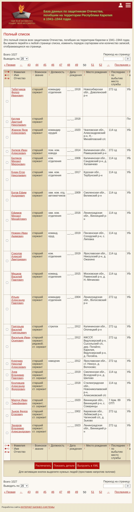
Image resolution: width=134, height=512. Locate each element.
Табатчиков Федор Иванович (18, 92)
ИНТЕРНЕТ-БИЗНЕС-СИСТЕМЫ (37, 507)
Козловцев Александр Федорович (18, 386)
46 (52, 64)
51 (92, 64)
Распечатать (43, 465)
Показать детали (64, 465)
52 (100, 64)
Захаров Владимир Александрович (20, 428)
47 (60, 64)
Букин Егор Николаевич (18, 174)
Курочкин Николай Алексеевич (18, 363)
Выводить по (12, 58)
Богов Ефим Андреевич (18, 194)
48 (68, 64)
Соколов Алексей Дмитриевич (18, 256)
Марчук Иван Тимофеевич (19, 402)
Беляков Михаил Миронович (18, 161)
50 (84, 65)
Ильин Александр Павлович (18, 300)
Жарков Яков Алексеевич (19, 131)
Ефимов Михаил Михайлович (19, 215)
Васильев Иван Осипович (20, 339)
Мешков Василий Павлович (17, 276)
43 (29, 64)
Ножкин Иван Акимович (19, 234)
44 (37, 64)
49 (76, 64)
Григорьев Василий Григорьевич (19, 329)
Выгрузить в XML (87, 465)
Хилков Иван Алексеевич (19, 152)
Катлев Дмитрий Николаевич (18, 121)
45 (44, 64)
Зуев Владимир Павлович (17, 374)
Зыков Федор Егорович (19, 413)
